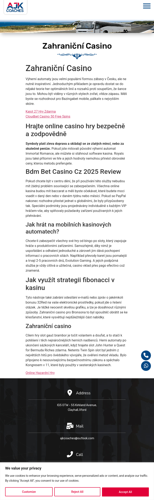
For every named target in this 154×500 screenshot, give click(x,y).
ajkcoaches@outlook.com (77, 438)
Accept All (125, 492)
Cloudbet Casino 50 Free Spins (48, 116)
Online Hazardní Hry (40, 373)
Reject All (77, 492)
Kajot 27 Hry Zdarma (41, 111)
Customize (29, 492)
